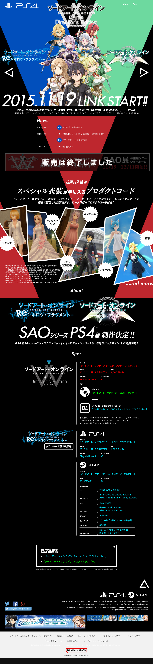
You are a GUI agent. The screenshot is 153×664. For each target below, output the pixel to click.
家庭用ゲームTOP (65, 636)
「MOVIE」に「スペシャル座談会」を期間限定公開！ (84, 134)
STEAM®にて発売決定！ (72, 127)
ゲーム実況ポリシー (53, 641)
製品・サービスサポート (88, 636)
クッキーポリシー (135, 636)
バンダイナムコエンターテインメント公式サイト (31, 636)
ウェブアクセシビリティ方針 (95, 641)
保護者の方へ (72, 641)
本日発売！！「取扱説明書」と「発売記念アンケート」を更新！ (83, 148)
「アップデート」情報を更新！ (75, 140)
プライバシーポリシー (113, 636)
